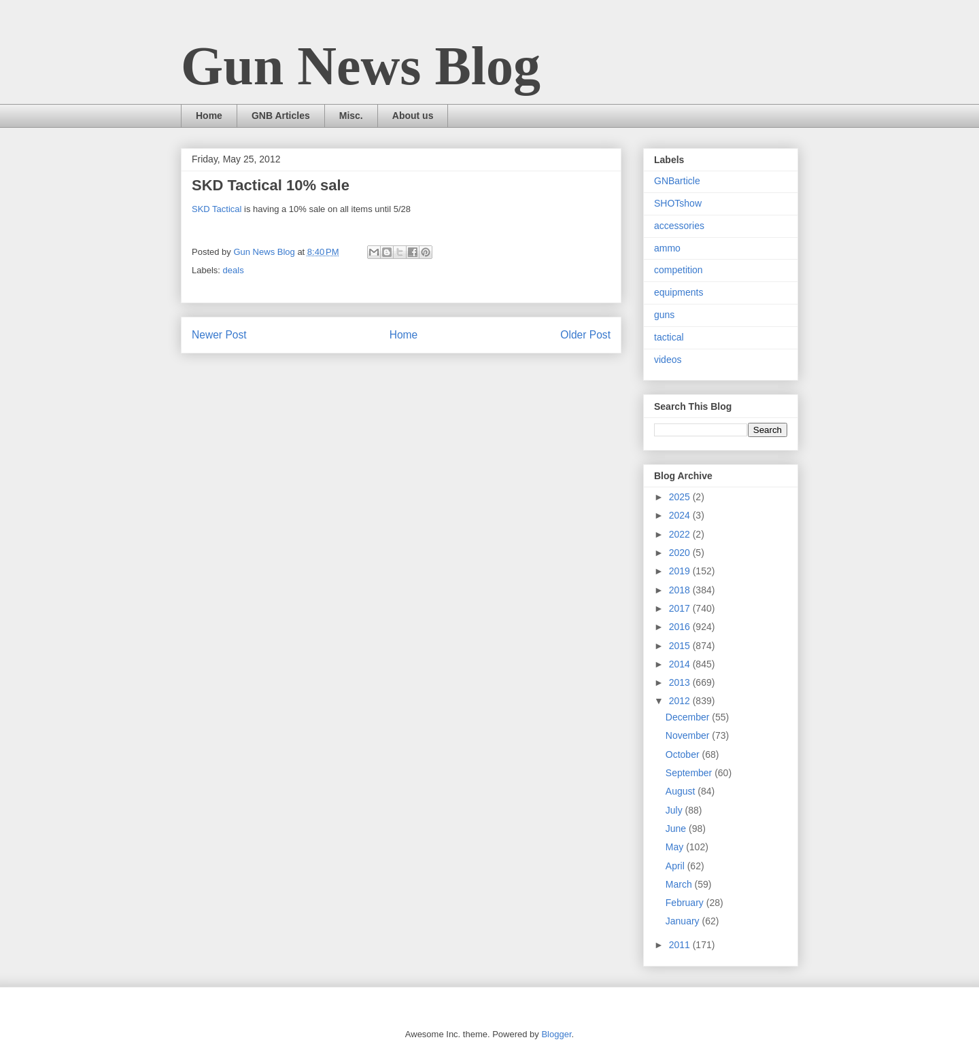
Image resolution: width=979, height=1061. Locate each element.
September (690, 772)
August (682, 791)
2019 (681, 571)
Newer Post (219, 335)
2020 (681, 552)
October (684, 754)
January (684, 921)
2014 (681, 664)
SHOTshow (678, 203)
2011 (681, 944)
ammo (667, 248)
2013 (681, 682)
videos (667, 359)
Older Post (585, 335)
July (675, 810)
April (676, 865)
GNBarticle (677, 180)
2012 (681, 700)
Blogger (556, 1034)
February (686, 902)
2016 (681, 626)
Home (209, 115)
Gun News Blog (360, 66)
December (689, 717)
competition (678, 269)
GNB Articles (281, 115)
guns (664, 314)
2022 (681, 534)
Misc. (351, 115)
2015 (681, 645)
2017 (681, 608)
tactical (669, 337)
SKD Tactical (216, 209)
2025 (681, 496)
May (676, 846)
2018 (681, 590)
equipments (678, 292)
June (677, 828)
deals (233, 270)
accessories (679, 225)
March (680, 884)
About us (413, 115)
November (689, 735)
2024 (681, 515)
